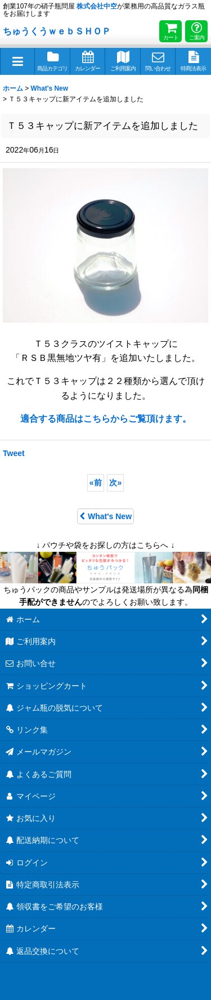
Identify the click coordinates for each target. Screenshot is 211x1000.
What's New (105, 516)
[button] (17, 61)
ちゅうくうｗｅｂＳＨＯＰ (57, 31)
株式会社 (97, 6)
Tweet (14, 453)
